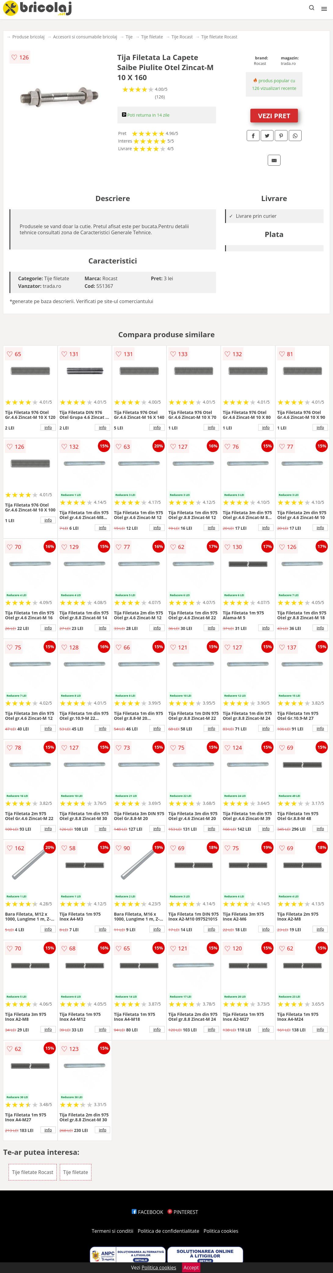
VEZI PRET (274, 115)
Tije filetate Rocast (219, 37)
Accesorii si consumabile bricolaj (85, 37)
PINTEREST (182, 1212)
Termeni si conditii (113, 1231)
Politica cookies (221, 1231)
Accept (191, 1267)
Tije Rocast (182, 37)
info (48, 427)
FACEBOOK (147, 1212)
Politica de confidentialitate (168, 1231)
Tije (129, 37)
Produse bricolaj (28, 37)
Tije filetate (152, 37)
